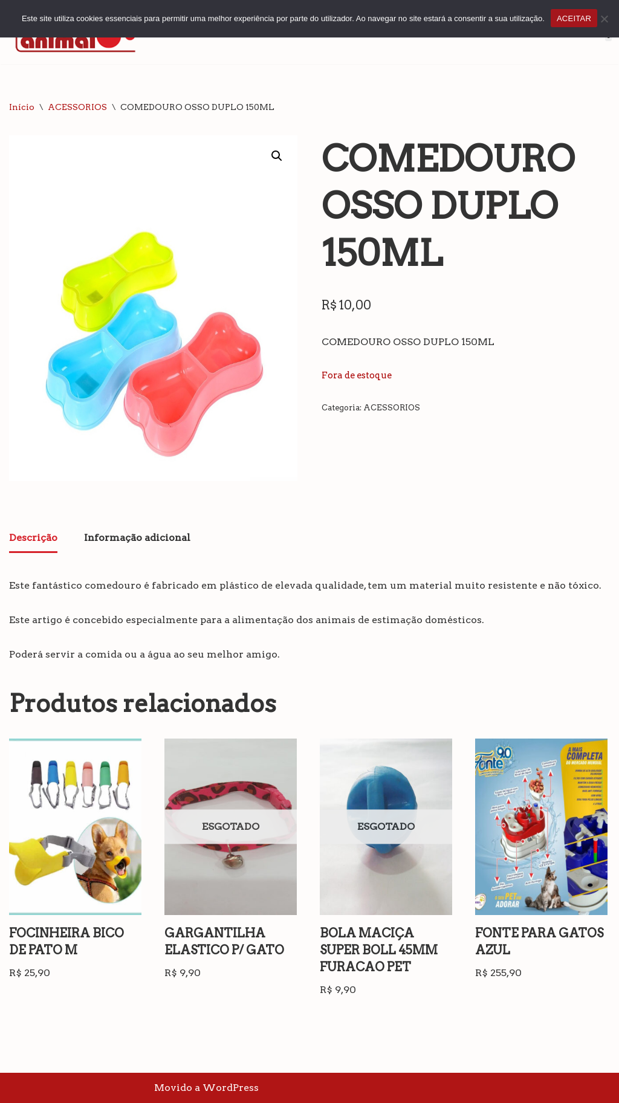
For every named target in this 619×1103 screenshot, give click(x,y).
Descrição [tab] (33, 537)
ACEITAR (574, 18)
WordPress (231, 1087)
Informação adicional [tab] (137, 537)
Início (21, 107)
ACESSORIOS (77, 107)
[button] (277, 156)
